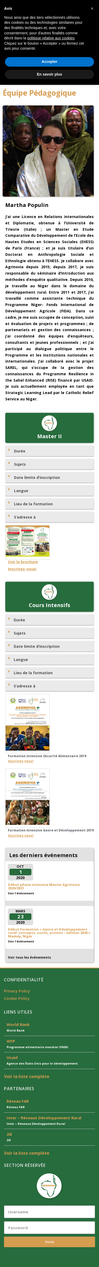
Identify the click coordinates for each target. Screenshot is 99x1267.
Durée (19, 451)
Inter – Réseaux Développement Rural (44, 1117)
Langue (21, 490)
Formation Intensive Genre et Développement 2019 (51, 830)
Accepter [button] (50, 1244)
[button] (49, 77)
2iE (9, 1134)
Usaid (12, 1057)
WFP (11, 1041)
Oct (20, 866)
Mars (20, 911)
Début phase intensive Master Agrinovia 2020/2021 (44, 886)
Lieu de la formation (33, 503)
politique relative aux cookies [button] (50, 1220)
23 (20, 916)
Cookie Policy (17, 998)
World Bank (18, 1024)
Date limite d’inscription (37, 477)
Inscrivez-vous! (22, 568)
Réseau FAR (18, 1101)
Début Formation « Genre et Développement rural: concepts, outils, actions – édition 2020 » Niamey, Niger (49, 932)
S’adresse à (25, 517)
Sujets (20, 464)
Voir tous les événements (29, 957)
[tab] (49, 451)
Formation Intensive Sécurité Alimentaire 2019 (47, 756)
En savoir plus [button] (49, 1256)
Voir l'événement (21, 893)
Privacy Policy (17, 990)
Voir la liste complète (26, 1076)
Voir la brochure (23, 561)
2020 (20, 877)
